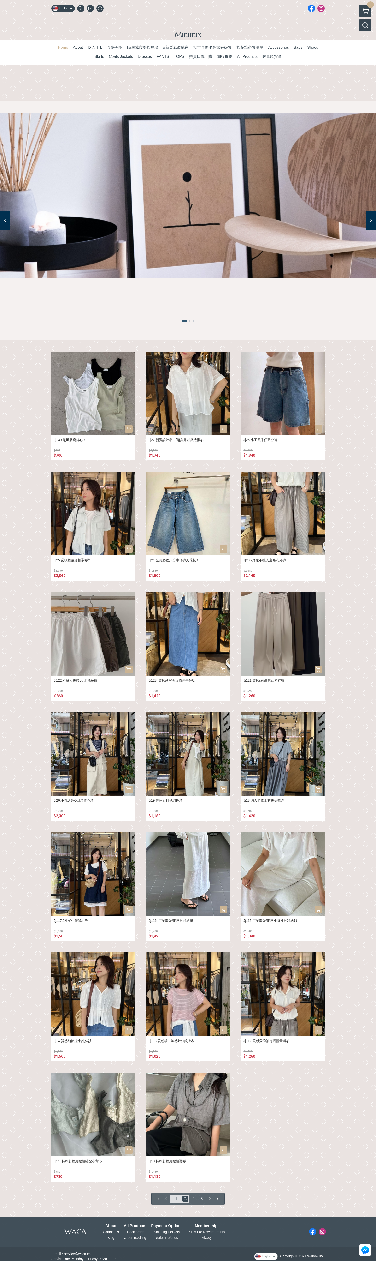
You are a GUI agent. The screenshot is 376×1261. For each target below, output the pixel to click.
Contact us (111, 1232)
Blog (110, 1237)
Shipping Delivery (167, 1232)
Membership (206, 1226)
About (110, 1226)
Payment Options (167, 1226)
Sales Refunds (167, 1237)
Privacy (206, 1237)
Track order (135, 1232)
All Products (135, 1226)
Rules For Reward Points (206, 1232)
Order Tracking (135, 1237)
